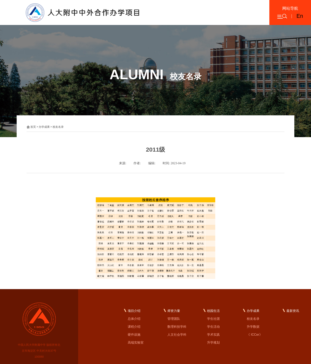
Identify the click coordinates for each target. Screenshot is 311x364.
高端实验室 (136, 342)
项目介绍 (134, 310)
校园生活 (213, 310)
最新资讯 (292, 310)
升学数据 (253, 326)
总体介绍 (134, 318)
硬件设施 (134, 334)
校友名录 (58, 126)
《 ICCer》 (254, 334)
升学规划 (213, 342)
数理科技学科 (176, 326)
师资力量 (173, 310)
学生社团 (213, 318)
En (300, 16)
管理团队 (173, 318)
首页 (33, 126)
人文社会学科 (176, 334)
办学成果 (44, 126)
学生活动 (213, 326)
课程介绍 (134, 326)
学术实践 (213, 334)
